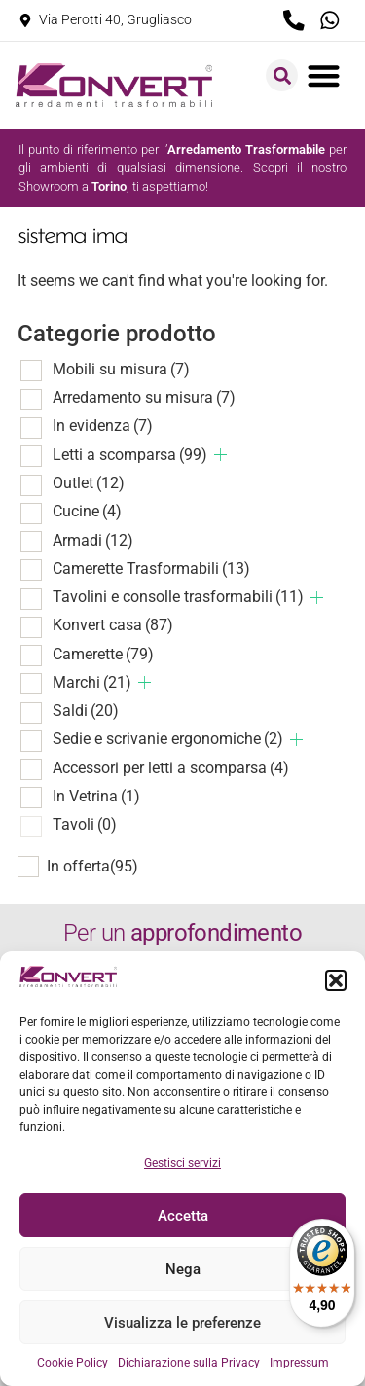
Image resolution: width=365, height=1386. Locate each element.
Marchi (92, 682)
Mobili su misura (121, 369)
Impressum (299, 1362)
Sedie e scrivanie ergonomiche (168, 738)
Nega (183, 1269)
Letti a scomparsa (130, 454)
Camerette (103, 654)
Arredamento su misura (144, 397)
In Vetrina (96, 796)
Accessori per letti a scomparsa (171, 768)
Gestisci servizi (182, 1163)
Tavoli (85, 824)
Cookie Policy (72, 1362)
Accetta (183, 1216)
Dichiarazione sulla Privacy (189, 1362)
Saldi (86, 710)
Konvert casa (113, 625)
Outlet (89, 483)
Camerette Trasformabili (151, 568)
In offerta (92, 866)
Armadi (93, 540)
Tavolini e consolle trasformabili (178, 596)
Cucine (87, 511)
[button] (336, 980)
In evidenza (103, 425)
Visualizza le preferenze (182, 1323)
